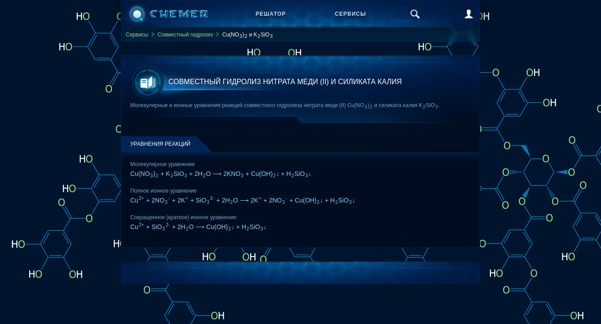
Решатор (271, 14)
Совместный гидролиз (185, 35)
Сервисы (350, 14)
